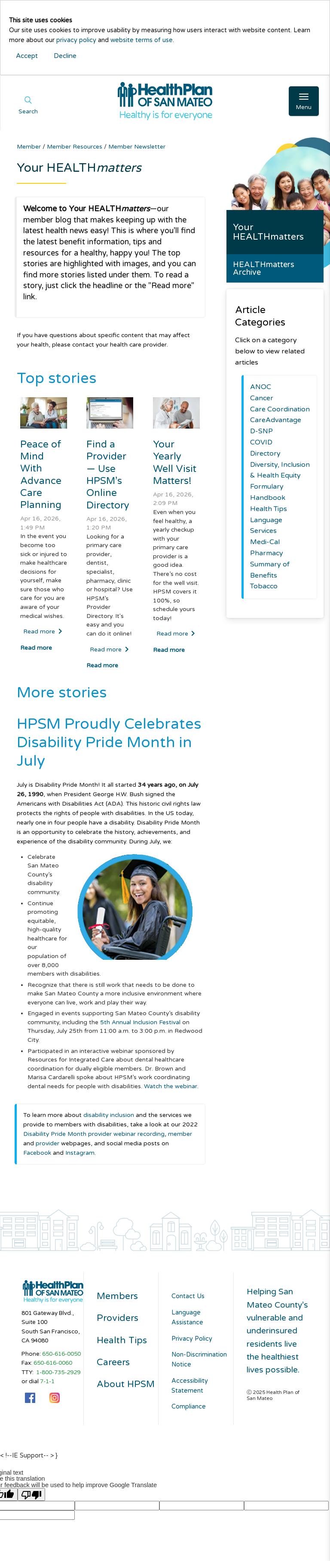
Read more (42, 631)
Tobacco (264, 586)
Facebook (38, 1152)
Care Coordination (280, 409)
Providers (117, 1318)
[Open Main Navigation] (304, 101)
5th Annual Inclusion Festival (140, 1022)
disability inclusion (108, 1115)
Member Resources (75, 146)
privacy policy (76, 40)
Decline (65, 56)
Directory (265, 453)
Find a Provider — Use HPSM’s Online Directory (107, 474)
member (180, 1134)
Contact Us (188, 1296)
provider (48, 1143)
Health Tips (268, 509)
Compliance (188, 1406)
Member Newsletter (136, 146)
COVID (261, 442)
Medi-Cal (265, 542)
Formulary (267, 486)
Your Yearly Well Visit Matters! (174, 462)
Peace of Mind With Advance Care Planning (40, 474)
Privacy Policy (191, 1338)
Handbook (267, 497)
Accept (27, 56)
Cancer (261, 398)
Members (117, 1296)
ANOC (260, 387)
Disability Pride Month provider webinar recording (94, 1134)
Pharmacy (266, 553)
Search (28, 111)
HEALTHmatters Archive (263, 268)
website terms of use (141, 40)
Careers (113, 1362)
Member (30, 146)
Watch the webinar (170, 1086)
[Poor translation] (31, 1494)
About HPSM (126, 1384)
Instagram (80, 1152)
